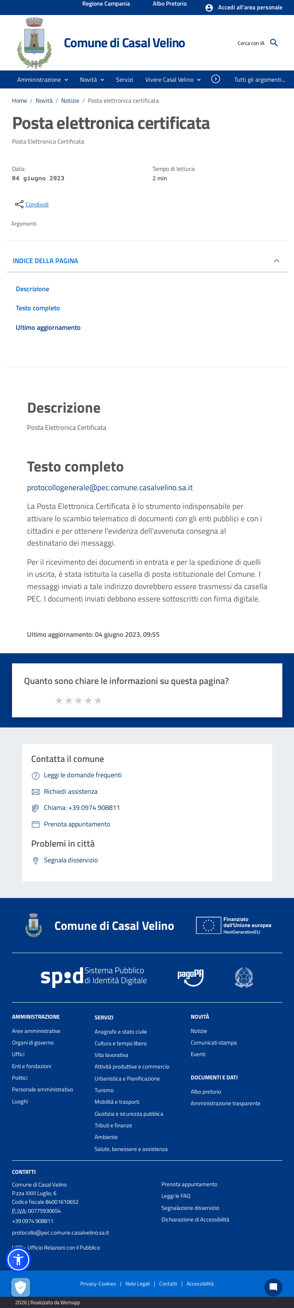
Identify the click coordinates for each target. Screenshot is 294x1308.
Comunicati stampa (214, 1042)
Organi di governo (33, 1042)
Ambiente (106, 1137)
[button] (243, 7)
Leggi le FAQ (175, 1195)
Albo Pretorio (170, 4)
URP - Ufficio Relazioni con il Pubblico (56, 1247)
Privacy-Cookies (98, 1283)
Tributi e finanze (113, 1125)
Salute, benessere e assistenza (131, 1149)
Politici (19, 1077)
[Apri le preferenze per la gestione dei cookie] (20, 1287)
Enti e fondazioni (31, 1066)
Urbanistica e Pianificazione (127, 1078)
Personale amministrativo (42, 1089)
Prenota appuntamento (189, 1184)
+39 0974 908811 (32, 1221)
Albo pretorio (206, 1091)
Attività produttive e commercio (132, 1066)
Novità (44, 100)
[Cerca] (274, 42)
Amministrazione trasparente (226, 1103)
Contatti (24, 1171)
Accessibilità (200, 1283)
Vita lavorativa (111, 1055)
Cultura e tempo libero (121, 1043)
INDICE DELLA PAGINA (45, 261)
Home (19, 100)
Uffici (18, 1054)
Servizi (104, 1017)
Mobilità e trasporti (117, 1101)
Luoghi (20, 1101)
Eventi (198, 1054)
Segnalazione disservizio (190, 1207)
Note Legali (137, 1283)
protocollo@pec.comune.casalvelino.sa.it (60, 1232)
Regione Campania (106, 4)
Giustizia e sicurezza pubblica (129, 1113)
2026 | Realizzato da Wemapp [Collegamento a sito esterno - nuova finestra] (47, 1302)
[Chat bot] (273, 1287)
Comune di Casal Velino (124, 42)
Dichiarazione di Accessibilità (195, 1219)
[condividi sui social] (31, 204)
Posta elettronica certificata (123, 100)
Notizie (70, 100)
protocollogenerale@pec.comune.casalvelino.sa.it (110, 487)
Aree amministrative (36, 1031)
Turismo (104, 1090)
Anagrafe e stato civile (121, 1031)
